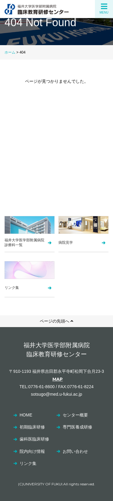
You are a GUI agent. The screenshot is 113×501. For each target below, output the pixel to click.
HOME (26, 415)
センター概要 (75, 415)
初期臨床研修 (32, 427)
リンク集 (28, 463)
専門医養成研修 (77, 427)
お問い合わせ (75, 451)
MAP (57, 379)
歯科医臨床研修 (34, 439)
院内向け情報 (32, 451)
